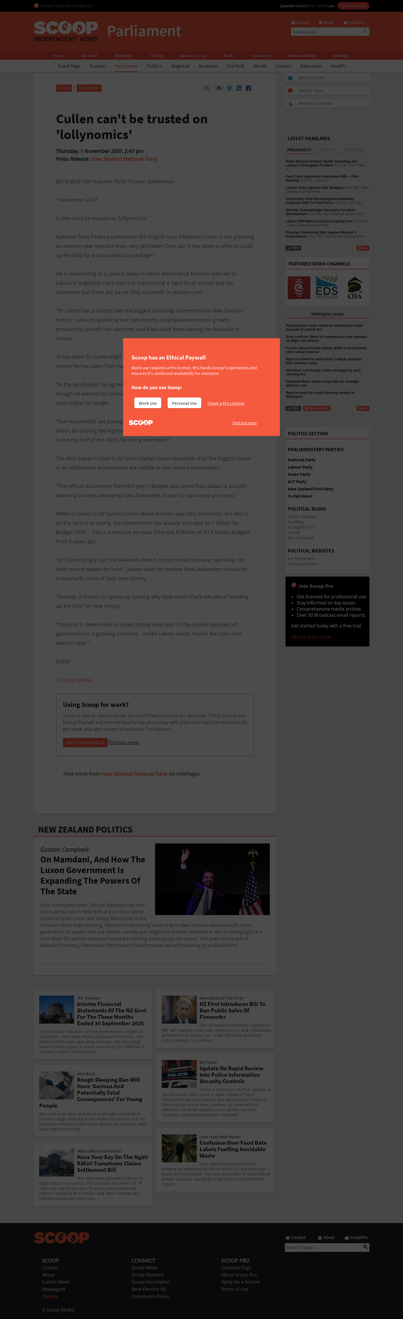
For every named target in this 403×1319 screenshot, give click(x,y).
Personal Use (184, 403)
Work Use (148, 403)
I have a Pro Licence (226, 403)
